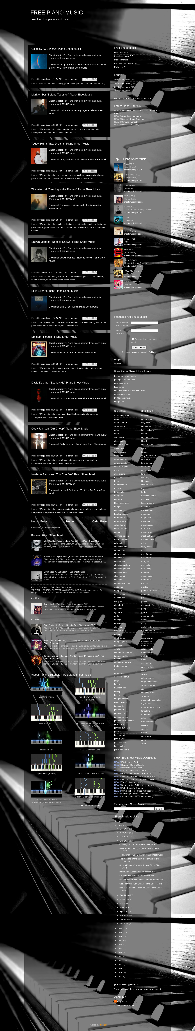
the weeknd (83, 227)
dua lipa (117, 620)
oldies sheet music (122, 394)
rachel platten (147, 627)
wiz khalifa (146, 736)
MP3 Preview (68, 58)
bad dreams (61, 175)
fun (115, 669)
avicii (116, 470)
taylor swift (146, 703)
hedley (117, 691)
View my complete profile (125, 1005)
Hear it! (139, 170)
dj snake (118, 612)
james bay (119, 710)
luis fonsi (145, 499)
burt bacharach (121, 521)
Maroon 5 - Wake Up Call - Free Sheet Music (51, 587)
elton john (118, 634)
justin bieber (119, 746)
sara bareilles (147, 667)
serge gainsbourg (149, 682)
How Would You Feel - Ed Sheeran (137, 773)
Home (70, 521)
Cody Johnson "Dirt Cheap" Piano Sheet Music (59, 428)
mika (143, 543)
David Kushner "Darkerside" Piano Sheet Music (60, 382)
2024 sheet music (47, 83)
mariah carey (147, 525)
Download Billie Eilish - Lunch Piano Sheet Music (73, 307)
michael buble (147, 539)
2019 (120, 944)
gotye (116, 680)
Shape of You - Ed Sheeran (133, 770)
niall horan (146, 558)
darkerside (61, 414)
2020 (120, 940)
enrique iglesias (121, 641)
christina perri (120, 572)
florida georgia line (122, 662)
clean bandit (119, 576)
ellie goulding (120, 631)
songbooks (119, 401)
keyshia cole (147, 437)
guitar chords (77, 129)
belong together (63, 129)
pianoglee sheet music (124, 379)
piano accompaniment (74, 83)
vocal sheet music (67, 132)
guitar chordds (72, 509)
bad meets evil (121, 485)
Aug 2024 (124, 895)
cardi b (117, 532)
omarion (145, 572)
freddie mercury (121, 666)
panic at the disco (149, 590)
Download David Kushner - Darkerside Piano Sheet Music (78, 398)
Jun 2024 (124, 903)
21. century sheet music (125, 376)
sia (142, 689)
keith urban (146, 426)
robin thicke (146, 652)
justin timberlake (121, 750)
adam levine (119, 426)
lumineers (145, 507)
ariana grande (120, 463)
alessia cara (119, 441)
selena (144, 674)
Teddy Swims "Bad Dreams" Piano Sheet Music (60, 143)
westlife (144, 729)
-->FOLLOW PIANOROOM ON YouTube (132, 98)
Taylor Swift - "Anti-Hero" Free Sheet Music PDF (66, 604)
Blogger (102, 1025)
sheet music (91, 83)
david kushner (73, 414)
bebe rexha (119, 492)
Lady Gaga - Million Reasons (134, 793)
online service (131, 352)
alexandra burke (121, 445)
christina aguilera (122, 565)
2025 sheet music (122, 91)
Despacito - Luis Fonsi (131, 768)
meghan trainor (148, 536)
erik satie (118, 645)
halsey (117, 684)
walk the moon (148, 722)
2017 (120, 952)
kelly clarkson (147, 430)
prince (144, 612)
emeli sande (119, 638)
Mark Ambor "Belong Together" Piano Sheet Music (61, 94)
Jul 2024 (124, 899)
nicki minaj (146, 569)
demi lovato (119, 598)
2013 (120, 968)
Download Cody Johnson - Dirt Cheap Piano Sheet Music (77, 444)
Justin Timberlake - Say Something (137, 796)
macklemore (147, 510)
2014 (120, 964)
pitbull (144, 601)
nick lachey (146, 565)
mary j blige (146, 532)
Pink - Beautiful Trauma (132, 788)
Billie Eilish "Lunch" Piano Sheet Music (54, 290)
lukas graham (147, 503)
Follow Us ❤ (120, 67)
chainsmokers (120, 547)
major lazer (146, 517)
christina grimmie (122, 569)
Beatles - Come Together (132, 119)
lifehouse (145, 481)
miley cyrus (146, 547)
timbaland (145, 711)
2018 (120, 948)
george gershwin (121, 677)
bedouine (60, 509)
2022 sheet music (122, 80)
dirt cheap (73, 460)
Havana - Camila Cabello (132, 765)
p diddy (144, 587)
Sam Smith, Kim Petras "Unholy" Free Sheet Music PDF (69, 625)
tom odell (145, 714)
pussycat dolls (147, 616)
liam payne (146, 477)
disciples (118, 601)
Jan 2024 (124, 923)
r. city (143, 623)
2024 (120, 825)
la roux (144, 452)
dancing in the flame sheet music (71, 224)
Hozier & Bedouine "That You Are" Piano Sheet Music (63, 474)
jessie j (117, 731)
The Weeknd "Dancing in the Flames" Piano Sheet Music (66, 189)
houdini (80, 368)
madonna (145, 514)
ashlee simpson (121, 466)
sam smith (146, 663)
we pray (101, 83)
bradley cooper (121, 514)
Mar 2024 (124, 915)
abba (116, 419)
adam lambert (120, 423)
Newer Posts (39, 521)
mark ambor (89, 129)
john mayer (119, 739)
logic (143, 488)
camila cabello (120, 528)
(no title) (35, 598)
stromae (145, 696)
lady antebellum (148, 455)
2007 (120, 972)
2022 (120, 932)
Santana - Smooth (129, 122)
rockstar (145, 656)
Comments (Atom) (52, 528)
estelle (117, 649)
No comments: (71, 79)
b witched (118, 477)
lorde (143, 492)
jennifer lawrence (122, 728)
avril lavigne (119, 474)
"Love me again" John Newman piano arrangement (137, 989)
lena (143, 474)
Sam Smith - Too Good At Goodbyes (137, 791)
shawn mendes (38, 280)
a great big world (121, 415)
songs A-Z (119, 360)
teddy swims (70, 178)
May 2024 (124, 907)
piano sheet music (39, 326)
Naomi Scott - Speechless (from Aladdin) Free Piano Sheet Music (73, 556)
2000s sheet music (122, 398)
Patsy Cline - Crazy (130, 125)
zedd (143, 744)
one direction (147, 576)
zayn (143, 740)
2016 (120, 956)
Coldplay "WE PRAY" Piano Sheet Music (56, 48)
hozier (82, 509)
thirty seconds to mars (151, 707)
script (143, 671)
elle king (118, 627)
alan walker (119, 437)
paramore (145, 594)
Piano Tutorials (121, 60)
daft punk (118, 587)
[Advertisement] (83, 33)
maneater (145, 521)
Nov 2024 (124, 833)
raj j (143, 634)
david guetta (120, 594)
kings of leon (147, 445)
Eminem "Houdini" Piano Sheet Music (54, 336)
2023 (120, 928)
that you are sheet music (54, 512)
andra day (118, 455)
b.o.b (116, 481)
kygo (143, 448)
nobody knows (75, 276)
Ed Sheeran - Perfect (131, 762)
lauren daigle (147, 470)
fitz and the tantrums (123, 652)
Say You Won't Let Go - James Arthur (138, 776)
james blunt (119, 713)
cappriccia (122, 1001)
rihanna (144, 645)
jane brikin (119, 724)
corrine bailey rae (122, 583)
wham (144, 733)
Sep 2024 (124, 841)
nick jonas (146, 561)
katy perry (145, 423)
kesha (144, 434)
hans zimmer (120, 688)
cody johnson (62, 460)
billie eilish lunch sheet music (79, 322)
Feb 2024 (124, 919)
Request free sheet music (126, 63)
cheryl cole (119, 558)
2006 (120, 976)
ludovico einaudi (148, 496)
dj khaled (118, 609)
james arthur (120, 706)
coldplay (59, 83)
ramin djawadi (147, 638)
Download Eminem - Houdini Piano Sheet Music (73, 352)
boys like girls (120, 510)
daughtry (118, 590)
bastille (117, 488)
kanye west (146, 415)
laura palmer (147, 466)
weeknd (35, 231)
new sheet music (122, 52)
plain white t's (147, 605)
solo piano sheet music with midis (129, 390)
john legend (119, 735)
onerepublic (146, 579)
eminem (59, 368)
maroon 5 (145, 528)
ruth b (144, 660)
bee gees (118, 496)
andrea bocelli (120, 459)
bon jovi (117, 507)
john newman (120, 742)
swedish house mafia (151, 700)
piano (87, 368)
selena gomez (147, 678)
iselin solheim (120, 702)
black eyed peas (121, 503)
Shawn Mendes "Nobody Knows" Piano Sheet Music (63, 241)
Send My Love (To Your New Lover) (137, 779)
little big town (147, 485)
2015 (120, 960)
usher (144, 718)
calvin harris (119, 525)
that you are (36, 512)
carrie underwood (122, 539)
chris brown (119, 561)
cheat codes (119, 554)
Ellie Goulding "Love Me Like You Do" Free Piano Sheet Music (72, 541)
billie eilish (60, 322)
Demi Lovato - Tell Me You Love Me (137, 785)
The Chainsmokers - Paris (133, 782)
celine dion (119, 543)
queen (144, 620)
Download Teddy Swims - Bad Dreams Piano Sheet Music (78, 159)
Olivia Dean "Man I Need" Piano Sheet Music (64, 572)
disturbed (118, 605)
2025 (120, 821)
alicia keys (119, 448)
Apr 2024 (124, 911)
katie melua (146, 419)
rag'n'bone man (148, 631)
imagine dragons (121, 699)
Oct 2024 (124, 837)
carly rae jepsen (121, 536)
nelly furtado (147, 554)
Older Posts (99, 521)
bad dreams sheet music (79, 175)
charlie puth (119, 550)
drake (116, 616)
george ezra (119, 673)
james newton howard (124, 721)
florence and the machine (121, 657)
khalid (144, 441)
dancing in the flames (96, 224)
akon (116, 434)
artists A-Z (119, 363)
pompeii (145, 609)
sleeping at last (148, 692)
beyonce (118, 499)
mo (142, 550)
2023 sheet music (122, 83)
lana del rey (146, 463)
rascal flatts (146, 641)
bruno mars (119, 517)
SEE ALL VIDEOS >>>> (90, 805)
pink (143, 598)
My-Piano (152, 352)
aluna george (120, 452)
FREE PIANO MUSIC (56, 12)
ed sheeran (119, 623)
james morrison (121, 717)
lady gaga (145, 459)
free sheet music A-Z (123, 56)
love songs (119, 387)
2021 (120, 936)
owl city (144, 583)
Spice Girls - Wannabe (131, 116)
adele (116, 430)
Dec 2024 (124, 829)
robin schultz (147, 649)
